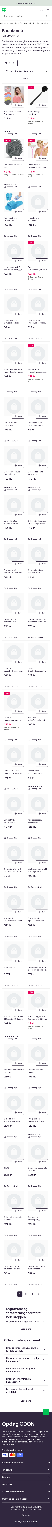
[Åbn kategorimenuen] (48, 10)
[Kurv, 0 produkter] (42, 10)
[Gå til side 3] (32, 1294)
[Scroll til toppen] (46, 1412)
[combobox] (26, 16)
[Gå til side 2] (26, 1294)
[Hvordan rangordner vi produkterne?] (7, 71)
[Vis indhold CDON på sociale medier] (26, 1500)
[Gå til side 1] (19, 1294)
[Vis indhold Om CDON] (26, 1485)
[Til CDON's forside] (4, 10)
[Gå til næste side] (38, 1294)
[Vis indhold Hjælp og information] (26, 1463)
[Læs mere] (26, 1329)
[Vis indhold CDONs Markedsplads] (26, 1492)
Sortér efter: (16, 71)
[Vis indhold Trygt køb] (26, 1471)
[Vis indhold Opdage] (26, 1478)
